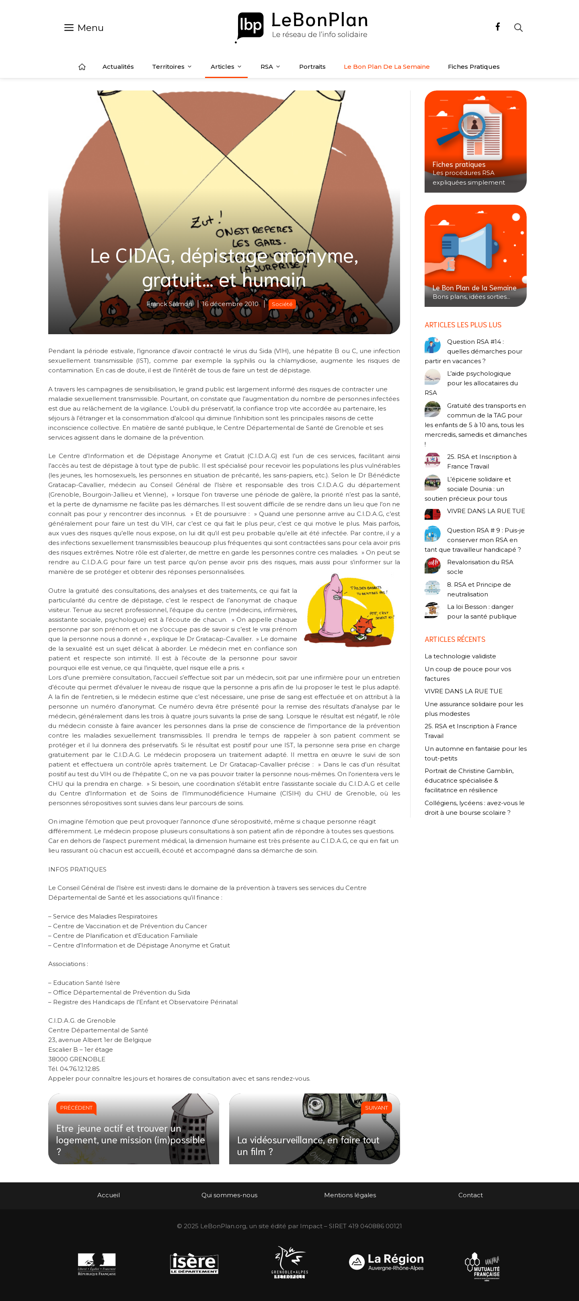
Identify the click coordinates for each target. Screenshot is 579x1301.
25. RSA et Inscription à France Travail (482, 461)
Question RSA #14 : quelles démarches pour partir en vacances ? (473, 351)
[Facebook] (498, 28)
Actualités (118, 66)
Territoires (172, 67)
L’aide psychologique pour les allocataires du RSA (471, 383)
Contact (470, 1195)
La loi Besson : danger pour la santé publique (482, 611)
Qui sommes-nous (229, 1195)
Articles (226, 67)
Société (282, 304)
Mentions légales (350, 1195)
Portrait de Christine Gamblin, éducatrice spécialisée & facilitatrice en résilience (469, 780)
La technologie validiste (460, 656)
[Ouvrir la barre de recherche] (518, 28)
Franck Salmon (169, 304)
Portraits (312, 66)
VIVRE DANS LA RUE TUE (486, 511)
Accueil (82, 66)
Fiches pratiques (474, 66)
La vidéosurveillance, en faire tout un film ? (308, 1144)
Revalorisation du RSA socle (480, 566)
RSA (271, 67)
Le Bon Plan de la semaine (387, 66)
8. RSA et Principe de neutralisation (479, 589)
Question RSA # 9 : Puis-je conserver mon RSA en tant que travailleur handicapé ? (475, 539)
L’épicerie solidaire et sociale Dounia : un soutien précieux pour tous (468, 488)
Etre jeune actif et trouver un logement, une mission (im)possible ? (130, 1139)
